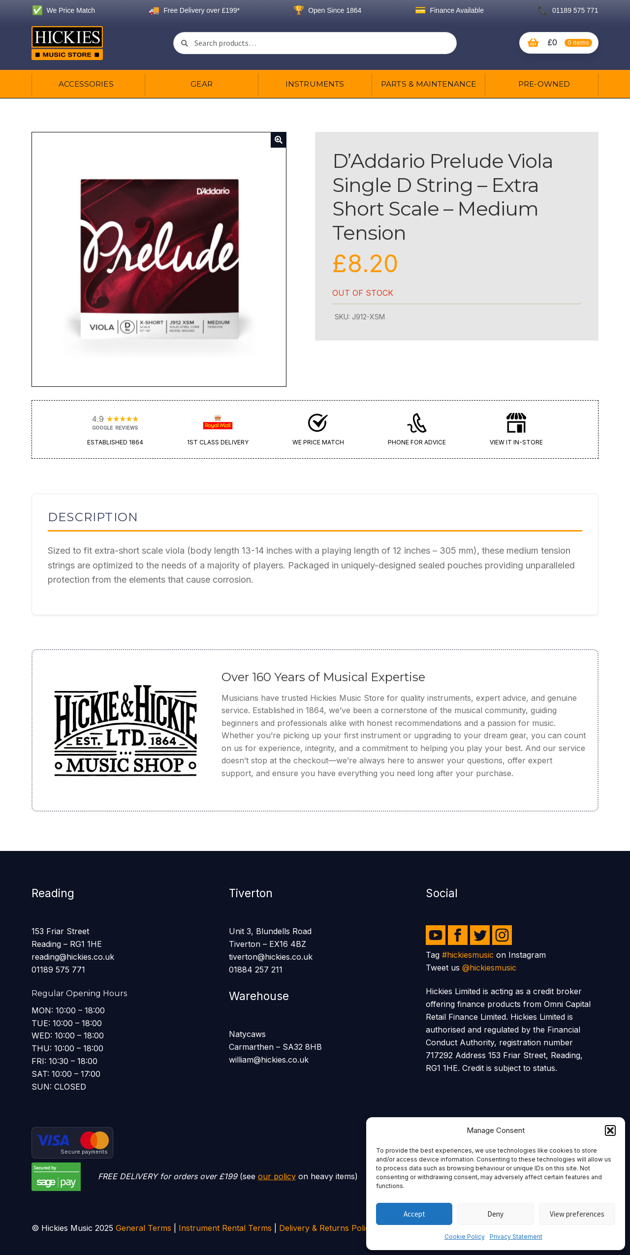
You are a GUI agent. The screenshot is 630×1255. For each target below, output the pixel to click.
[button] (610, 1130)
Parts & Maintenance (428, 84)
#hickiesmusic (468, 955)
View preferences (577, 1214)
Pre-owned (544, 84)
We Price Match (63, 10)
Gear (202, 84)
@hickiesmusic (489, 968)
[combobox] (315, 43)
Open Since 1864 (327, 10)
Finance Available (449, 10)
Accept (414, 1214)
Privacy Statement (516, 1236)
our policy (277, 1176)
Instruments (314, 84)
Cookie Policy (464, 1236)
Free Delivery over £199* (194, 10)
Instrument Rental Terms (225, 1228)
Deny (495, 1214)
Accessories (86, 84)
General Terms (143, 1228)
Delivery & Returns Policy (326, 1228)
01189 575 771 (567, 10)
